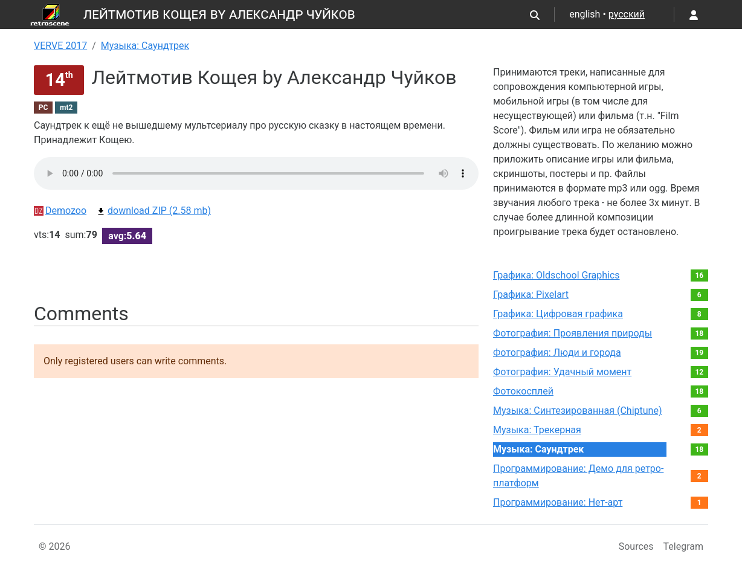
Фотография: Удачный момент (562, 372)
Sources (636, 546)
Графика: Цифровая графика (558, 314)
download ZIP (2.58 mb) (153, 210)
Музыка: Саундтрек (145, 45)
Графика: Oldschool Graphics (556, 275)
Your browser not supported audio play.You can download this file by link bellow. (256, 173)
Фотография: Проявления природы (572, 333)
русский (626, 14)
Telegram (683, 546)
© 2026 (55, 546)
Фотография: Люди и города (557, 352)
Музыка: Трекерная (537, 430)
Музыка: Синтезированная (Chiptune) (577, 410)
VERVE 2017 (60, 45)
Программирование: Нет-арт (557, 502)
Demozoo (60, 210)
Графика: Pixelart (531, 294)
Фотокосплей (523, 391)
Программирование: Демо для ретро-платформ (578, 476)
